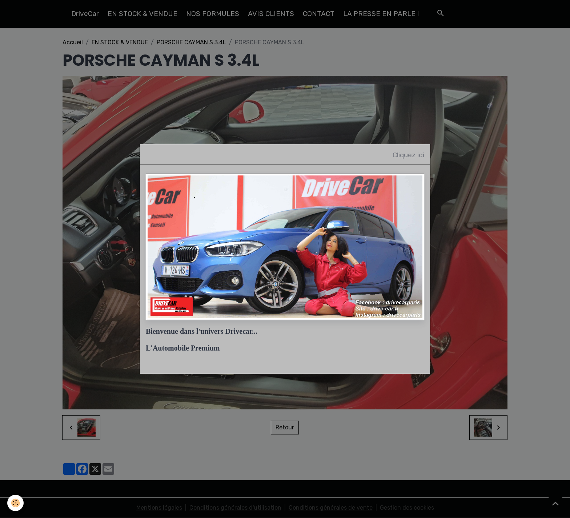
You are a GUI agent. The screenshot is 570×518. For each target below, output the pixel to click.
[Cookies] (15, 503)
